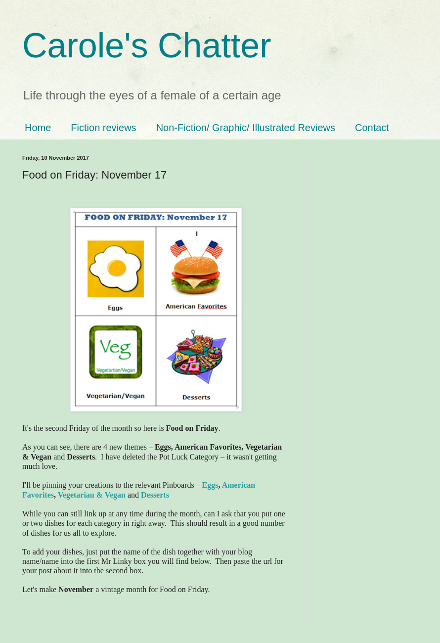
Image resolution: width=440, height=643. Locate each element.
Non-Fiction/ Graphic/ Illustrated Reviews (245, 127)
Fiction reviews (103, 127)
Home (38, 127)
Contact (372, 127)
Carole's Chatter (146, 45)
